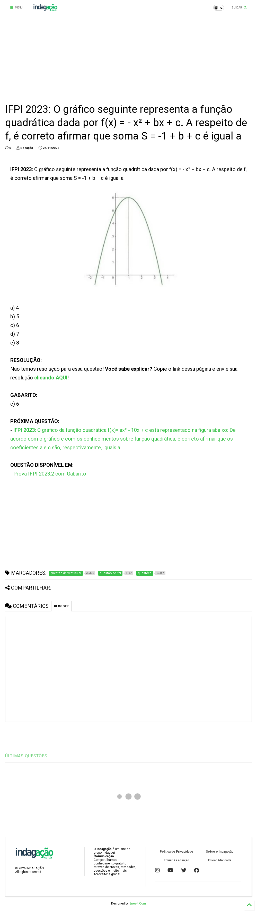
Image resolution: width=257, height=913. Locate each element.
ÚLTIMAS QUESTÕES (26, 755)
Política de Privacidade (176, 851)
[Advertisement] (128, 59)
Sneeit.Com (137, 903)
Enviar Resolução (176, 860)
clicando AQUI (50, 378)
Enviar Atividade (220, 860)
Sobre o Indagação (220, 851)
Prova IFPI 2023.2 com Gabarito (49, 474)
